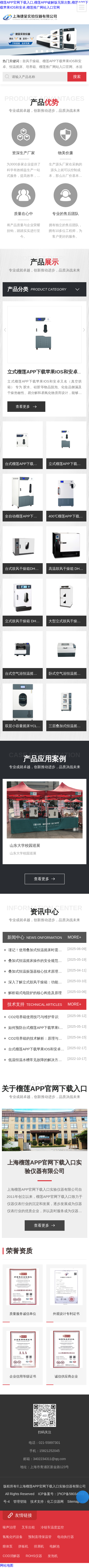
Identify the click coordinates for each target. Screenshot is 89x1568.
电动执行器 (65, 1537)
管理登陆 (20, 1407)
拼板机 (23, 1546)
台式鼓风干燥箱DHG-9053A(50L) (24, 607)
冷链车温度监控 (52, 1527)
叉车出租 (28, 1527)
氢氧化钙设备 (13, 1537)
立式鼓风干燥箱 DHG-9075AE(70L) (24, 660)
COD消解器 (11, 1556)
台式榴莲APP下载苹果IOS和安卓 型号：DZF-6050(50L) (24, 503)
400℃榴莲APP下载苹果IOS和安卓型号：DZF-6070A (67, 555)
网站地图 (6, 1565)
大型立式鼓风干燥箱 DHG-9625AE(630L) (67, 660)
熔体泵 (8, 1546)
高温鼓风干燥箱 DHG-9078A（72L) (67, 607)
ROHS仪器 (34, 1556)
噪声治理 (9, 1527)
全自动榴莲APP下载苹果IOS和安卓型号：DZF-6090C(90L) (24, 555)
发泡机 (53, 1556)
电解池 (55, 1546)
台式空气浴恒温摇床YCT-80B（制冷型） (24, 712)
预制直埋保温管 (40, 1537)
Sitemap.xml (76, 1407)
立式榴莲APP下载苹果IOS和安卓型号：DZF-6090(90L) (67, 503)
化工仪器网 (55, 1407)
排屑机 (39, 1546)
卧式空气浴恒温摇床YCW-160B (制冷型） (67, 712)
